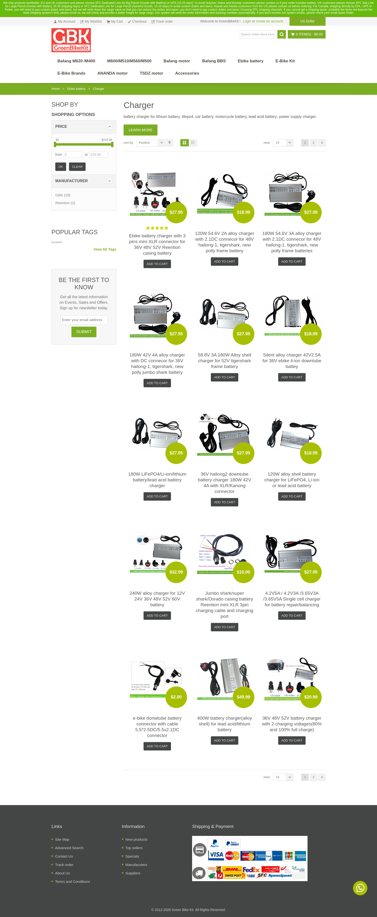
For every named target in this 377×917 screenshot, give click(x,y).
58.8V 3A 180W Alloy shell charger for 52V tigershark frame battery (224, 360)
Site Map (62, 839)
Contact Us (64, 856)
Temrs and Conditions (72, 881)
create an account (269, 21)
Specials (132, 856)
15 (284, 142)
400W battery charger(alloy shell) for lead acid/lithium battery (224, 724)
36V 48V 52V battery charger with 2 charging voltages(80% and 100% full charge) (292, 724)
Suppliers (133, 873)
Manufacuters (136, 865)
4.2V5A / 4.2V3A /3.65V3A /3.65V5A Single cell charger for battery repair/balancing (292, 599)
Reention (62, 203)
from (58, 154)
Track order (64, 865)
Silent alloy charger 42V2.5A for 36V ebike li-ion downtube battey (291, 360)
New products (137, 839)
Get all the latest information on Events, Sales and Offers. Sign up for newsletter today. (83, 302)
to (86, 154)
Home (55, 88)
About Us (62, 873)
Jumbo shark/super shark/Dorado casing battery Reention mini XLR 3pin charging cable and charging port (224, 605)
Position (152, 142)
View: (267, 142)
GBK (59, 195)
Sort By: (129, 142)
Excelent (56, 242)
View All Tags (105, 249)
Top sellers (134, 848)
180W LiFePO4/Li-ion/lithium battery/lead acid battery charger (157, 479)
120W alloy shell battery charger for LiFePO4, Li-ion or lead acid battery (291, 479)
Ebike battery (76, 88)
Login (247, 21)
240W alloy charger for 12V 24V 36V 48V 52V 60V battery (157, 599)
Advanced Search (69, 848)
